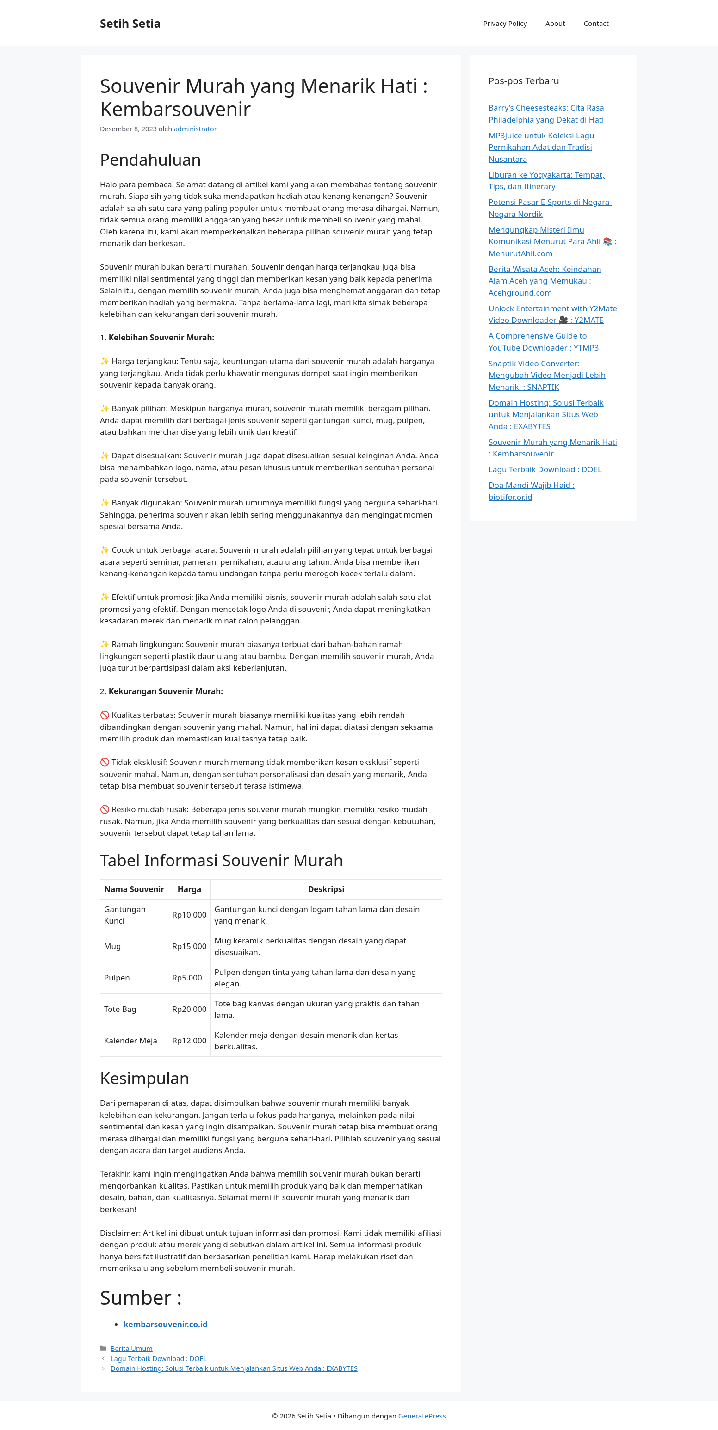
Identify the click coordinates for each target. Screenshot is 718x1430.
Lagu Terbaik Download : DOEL (159, 1358)
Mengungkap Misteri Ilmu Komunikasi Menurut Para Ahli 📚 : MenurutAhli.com (553, 241)
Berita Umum (132, 1348)
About (555, 23)
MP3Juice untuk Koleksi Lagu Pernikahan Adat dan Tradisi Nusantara (541, 147)
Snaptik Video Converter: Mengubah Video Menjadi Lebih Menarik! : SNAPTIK (547, 375)
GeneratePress (422, 1415)
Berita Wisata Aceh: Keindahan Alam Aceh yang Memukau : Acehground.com (545, 281)
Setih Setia (130, 23)
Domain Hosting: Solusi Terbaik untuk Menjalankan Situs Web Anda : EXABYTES (234, 1368)
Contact (596, 23)
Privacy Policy (505, 23)
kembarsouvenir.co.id (166, 1324)
